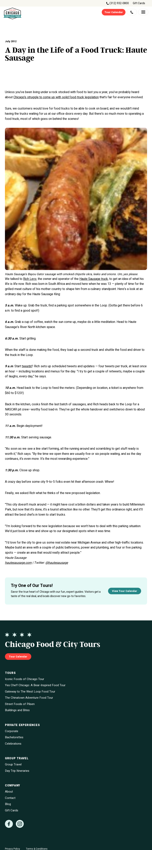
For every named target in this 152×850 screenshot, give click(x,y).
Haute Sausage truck (93, 279)
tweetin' (27, 366)
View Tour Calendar (124, 591)
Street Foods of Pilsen (20, 704)
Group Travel (13, 764)
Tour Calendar (113, 12)
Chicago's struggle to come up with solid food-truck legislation (56, 97)
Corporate (11, 731)
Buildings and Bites (17, 710)
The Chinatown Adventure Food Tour (29, 697)
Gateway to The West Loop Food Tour (30, 691)
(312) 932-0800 (119, 3)
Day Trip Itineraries (17, 771)
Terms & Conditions (37, 849)
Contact (10, 798)
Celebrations (13, 743)
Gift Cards (139, 3)
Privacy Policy (12, 849)
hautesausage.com (18, 562)
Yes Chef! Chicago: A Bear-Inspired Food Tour (35, 685)
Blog (8, 804)
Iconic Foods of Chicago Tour (24, 679)
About (9, 791)
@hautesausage (56, 562)
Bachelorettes (14, 737)
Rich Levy (29, 279)
